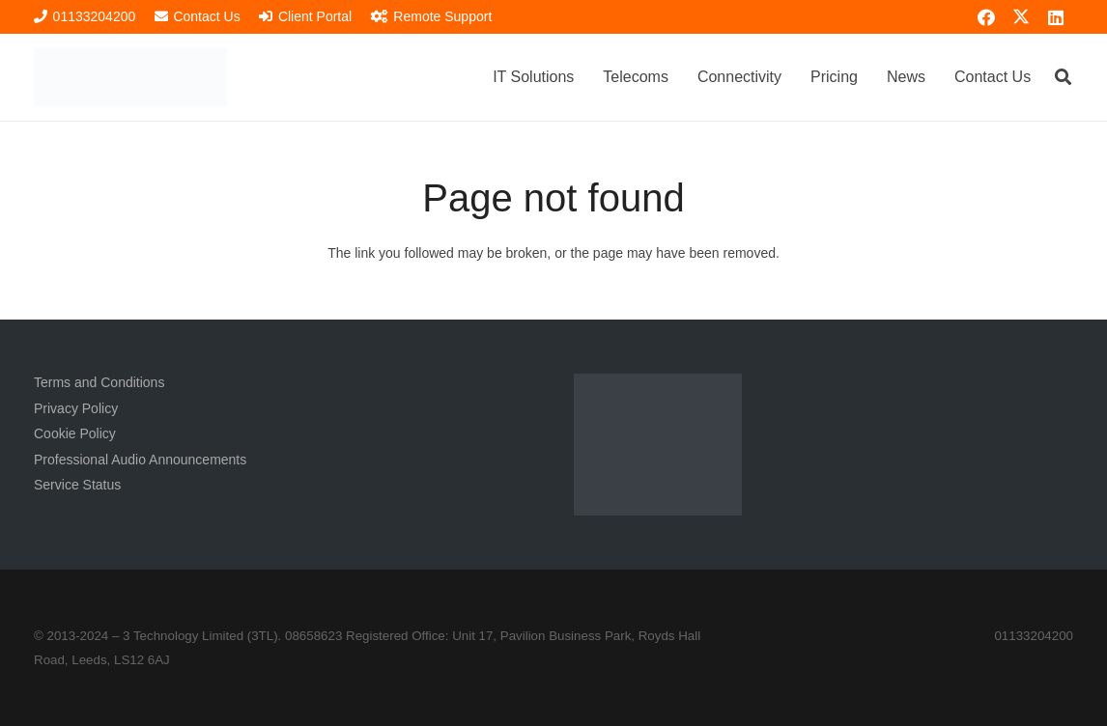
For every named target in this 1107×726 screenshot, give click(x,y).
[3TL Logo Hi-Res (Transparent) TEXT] (130, 77)
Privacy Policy (76, 408)
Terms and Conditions (99, 382)
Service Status (77, 484)
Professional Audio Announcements (140, 459)
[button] (1063, 77)
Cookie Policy (75, 433)
